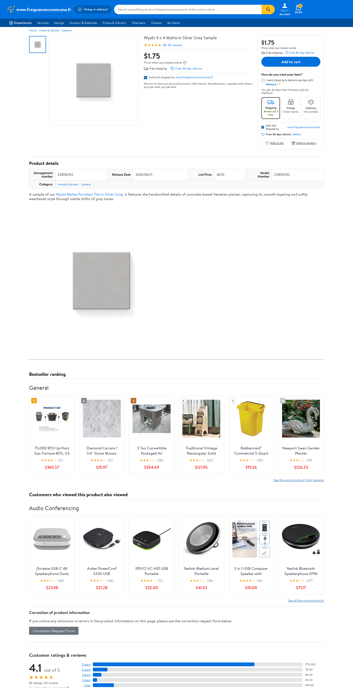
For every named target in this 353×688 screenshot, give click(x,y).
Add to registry (304, 143)
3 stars (86, 675)
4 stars (86, 669)
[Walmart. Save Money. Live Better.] (38, 9)
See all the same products (306, 600)
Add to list (274, 143)
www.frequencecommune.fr (194, 77)
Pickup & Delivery (114, 23)
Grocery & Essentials (83, 23)
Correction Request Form (54, 630)
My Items (173, 23)
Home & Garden (49, 30)
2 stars (86, 680)
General (67, 30)
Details (296, 134)
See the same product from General (299, 480)
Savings (59, 23)
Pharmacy (139, 23)
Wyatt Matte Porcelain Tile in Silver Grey (89, 194)
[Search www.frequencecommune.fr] (188, 9)
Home (33, 30)
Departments (20, 23)
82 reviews (175, 45)
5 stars (86, 664)
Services (42, 23)
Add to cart (290, 61)
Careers (156, 23)
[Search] (268, 9)
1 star (87, 685)
